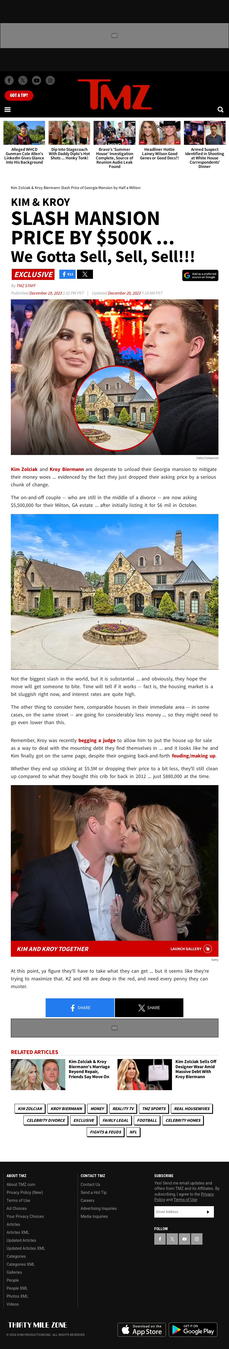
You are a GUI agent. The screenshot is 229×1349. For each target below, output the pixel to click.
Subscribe (208, 1212)
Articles (13, 1224)
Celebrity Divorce (46, 1120)
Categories (16, 1256)
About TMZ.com (21, 1184)
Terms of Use (18, 1200)
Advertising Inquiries (99, 1208)
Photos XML (17, 1296)
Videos (13, 1304)
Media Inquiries (94, 1216)
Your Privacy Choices (25, 1216)
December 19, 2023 (45, 293)
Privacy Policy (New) (25, 1192)
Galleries (14, 1272)
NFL (133, 1132)
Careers (87, 1200)
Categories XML (21, 1264)
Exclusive (83, 1120)
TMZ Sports (153, 1108)
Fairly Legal (115, 1120)
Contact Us (90, 1184)
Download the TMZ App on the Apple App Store (141, 1330)
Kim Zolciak (30, 1108)
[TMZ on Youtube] (36, 80)
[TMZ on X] (22, 80)
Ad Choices (17, 1208)
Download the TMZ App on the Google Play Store (193, 1329)
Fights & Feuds (105, 1132)
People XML (17, 1288)
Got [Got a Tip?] (19, 95)
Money (97, 1108)
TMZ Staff (25, 285)
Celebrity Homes (182, 1120)
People (13, 1280)
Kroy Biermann (66, 1108)
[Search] (221, 109)
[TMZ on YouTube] (184, 1239)
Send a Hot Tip (94, 1192)
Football (147, 1120)
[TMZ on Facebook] (9, 80)
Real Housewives (191, 1108)
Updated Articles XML (26, 1248)
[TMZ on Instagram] (50, 80)
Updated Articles (21, 1240)
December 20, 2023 (124, 293)
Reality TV (122, 1108)
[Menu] (8, 109)
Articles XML (18, 1232)
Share (79, 1008)
